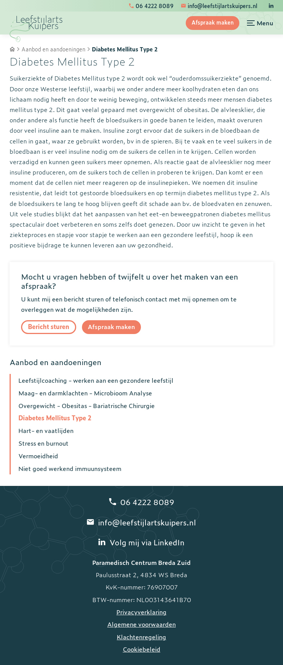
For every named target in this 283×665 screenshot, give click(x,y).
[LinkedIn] (271, 5)
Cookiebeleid (141, 648)
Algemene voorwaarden (141, 624)
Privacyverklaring (141, 611)
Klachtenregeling (141, 636)
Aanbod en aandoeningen (53, 49)
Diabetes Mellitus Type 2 (124, 49)
